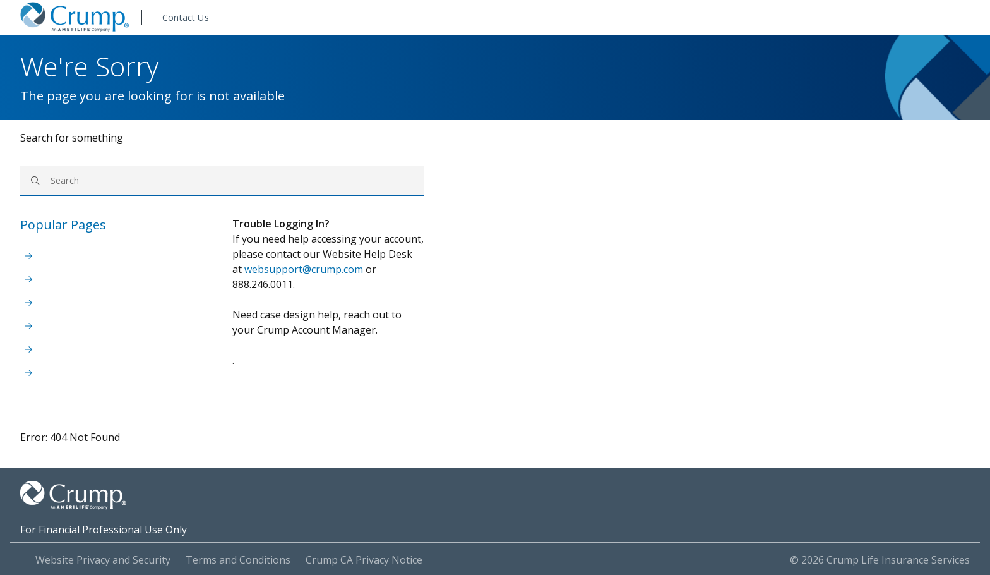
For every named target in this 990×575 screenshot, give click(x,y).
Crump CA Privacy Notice (364, 560)
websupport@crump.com (303, 269)
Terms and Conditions (238, 560)
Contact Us (185, 17)
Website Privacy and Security (102, 560)
